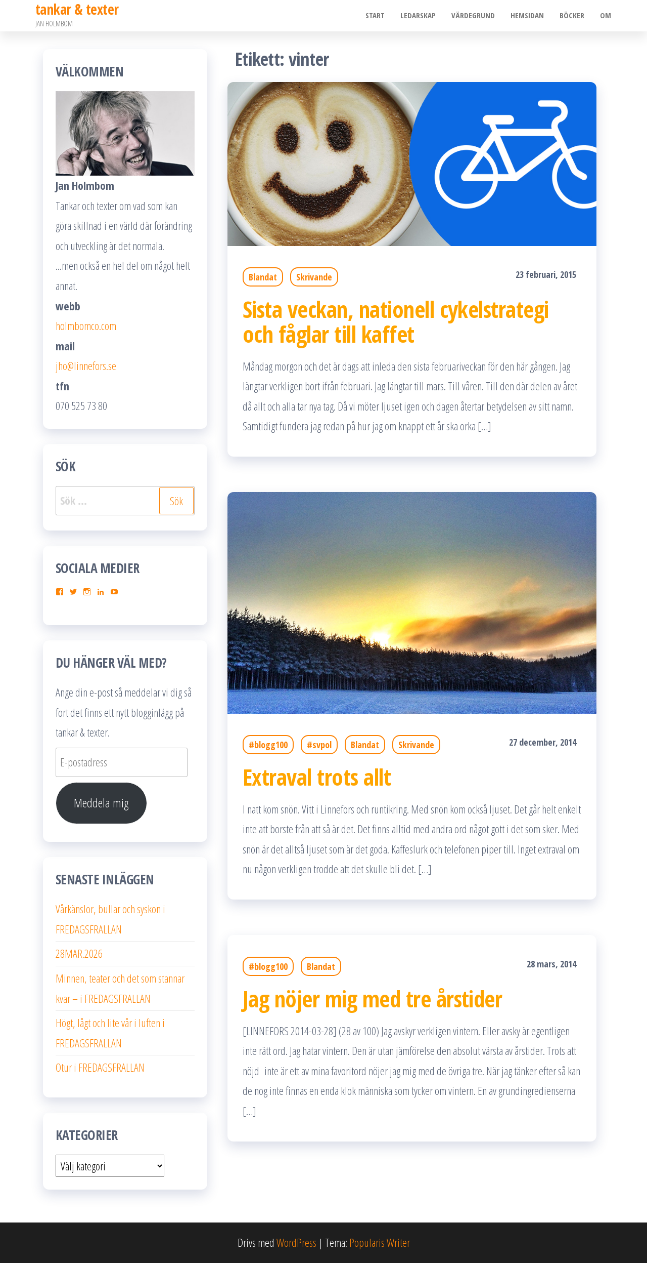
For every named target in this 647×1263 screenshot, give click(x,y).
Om (606, 16)
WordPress (296, 1242)
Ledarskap (420, 16)
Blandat (263, 277)
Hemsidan (528, 16)
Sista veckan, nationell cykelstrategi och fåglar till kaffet (396, 321)
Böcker (573, 16)
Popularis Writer (379, 1242)
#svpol (319, 745)
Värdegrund (475, 16)
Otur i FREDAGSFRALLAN (100, 1067)
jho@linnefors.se (86, 365)
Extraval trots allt (317, 776)
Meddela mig (101, 802)
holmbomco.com (86, 325)
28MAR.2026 (79, 953)
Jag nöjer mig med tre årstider (372, 998)
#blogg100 (268, 745)
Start (378, 16)
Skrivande (314, 277)
